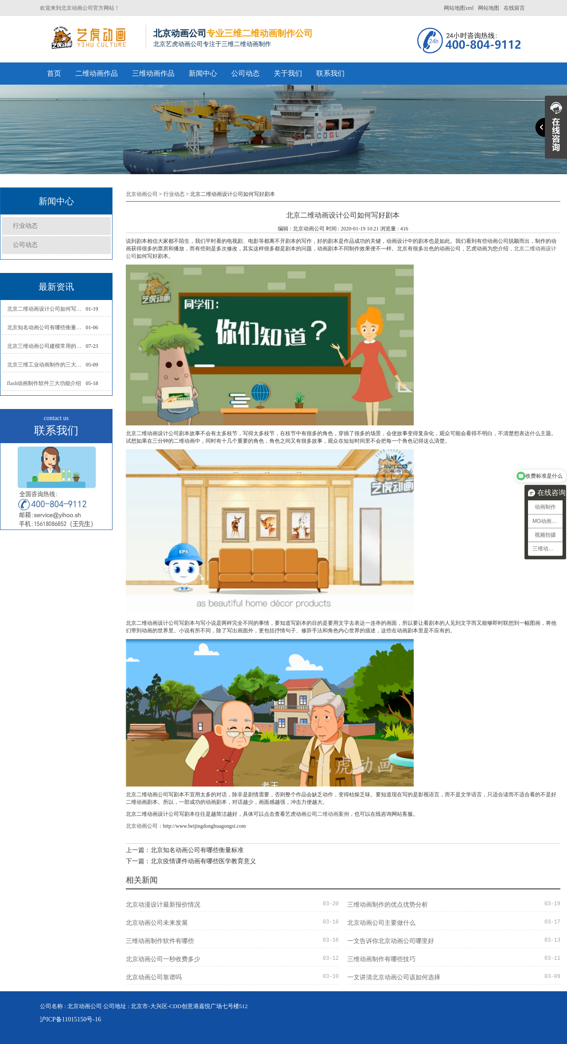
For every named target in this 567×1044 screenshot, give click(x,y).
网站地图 (488, 8)
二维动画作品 (96, 73)
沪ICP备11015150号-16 (70, 1019)
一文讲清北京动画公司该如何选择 (393, 977)
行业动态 (25, 225)
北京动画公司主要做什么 (381, 922)
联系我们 (330, 73)
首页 (54, 73)
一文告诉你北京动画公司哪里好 (390, 941)
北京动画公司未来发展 (157, 922)
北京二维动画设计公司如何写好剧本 (46, 309)
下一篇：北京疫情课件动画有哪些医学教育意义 (191, 861)
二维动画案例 (333, 814)
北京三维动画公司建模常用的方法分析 (46, 346)
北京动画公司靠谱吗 (154, 977)
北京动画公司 (142, 194)
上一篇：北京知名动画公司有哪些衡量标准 (185, 850)
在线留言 (514, 8)
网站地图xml (459, 8)
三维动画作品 (153, 73)
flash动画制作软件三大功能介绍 (44, 383)
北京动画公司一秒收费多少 (163, 959)
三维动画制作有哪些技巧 (381, 959)
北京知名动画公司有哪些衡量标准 (46, 327)
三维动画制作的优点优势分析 (387, 904)
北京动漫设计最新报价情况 (163, 904)
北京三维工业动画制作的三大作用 (46, 365)
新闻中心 (203, 73)
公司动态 (245, 73)
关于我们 (288, 73)
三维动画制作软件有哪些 (160, 941)
